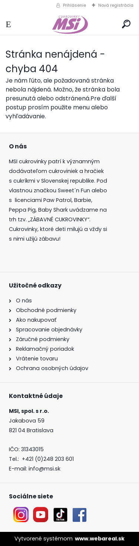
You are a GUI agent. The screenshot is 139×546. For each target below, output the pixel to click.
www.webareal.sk (100, 538)
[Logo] (69, 24)
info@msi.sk (44, 468)
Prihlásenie (74, 5)
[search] (126, 24)
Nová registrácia (115, 5)
